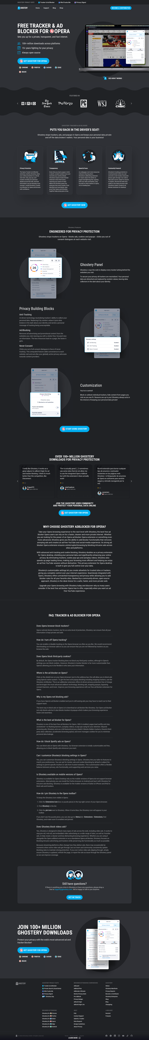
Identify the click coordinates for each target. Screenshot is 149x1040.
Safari (47, 67)
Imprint (82, 1036)
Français (108, 1016)
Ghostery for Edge (48, 1024)
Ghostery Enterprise (112, 996)
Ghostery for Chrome (49, 1013)
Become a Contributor (121, 8)
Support (46, 8)
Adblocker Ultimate (79, 991)
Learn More (74, 1038)
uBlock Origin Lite (79, 1004)
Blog (54, 8)
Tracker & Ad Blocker (46, 2)
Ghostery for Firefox (49, 1016)
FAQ (75, 1013)
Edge (58, 67)
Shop (61, 8)
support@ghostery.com (63, 889)
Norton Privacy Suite (80, 994)
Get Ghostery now (74, 205)
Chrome (23, 67)
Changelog (109, 1004)
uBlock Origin (78, 1002)
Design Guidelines (79, 1024)
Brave (22, 72)
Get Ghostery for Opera (33, 61)
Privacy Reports (110, 991)
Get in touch (74, 897)
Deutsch (108, 1013)
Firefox (35, 67)
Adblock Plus (78, 988)
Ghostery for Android (49, 1026)
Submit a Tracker (79, 1018)
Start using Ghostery (74, 429)
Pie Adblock (77, 996)
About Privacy (78, 1026)
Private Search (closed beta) (51, 988)
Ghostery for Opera (49, 1021)
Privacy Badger (78, 999)
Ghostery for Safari (49, 1018)
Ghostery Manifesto (112, 988)
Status (107, 986)
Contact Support (79, 1016)
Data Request (78, 1021)
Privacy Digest (80, 2)
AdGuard (76, 986)
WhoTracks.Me (64, 2)
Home (38, 8)
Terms (66, 1036)
